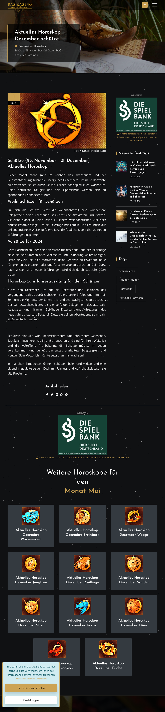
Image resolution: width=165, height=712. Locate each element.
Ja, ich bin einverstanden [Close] (31, 688)
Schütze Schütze (129, 280)
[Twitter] (51, 394)
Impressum (42, 678)
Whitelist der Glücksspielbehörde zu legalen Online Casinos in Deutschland (143, 237)
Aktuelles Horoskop (131, 298)
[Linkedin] (56, 394)
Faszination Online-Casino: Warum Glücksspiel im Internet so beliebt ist (143, 192)
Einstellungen (31, 700)
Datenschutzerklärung (25, 678)
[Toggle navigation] (154, 5)
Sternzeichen (127, 271)
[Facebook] (47, 394)
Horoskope (40, 46)
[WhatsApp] (61, 394)
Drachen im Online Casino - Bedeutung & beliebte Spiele (143, 214)
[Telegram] (66, 394)
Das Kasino (25, 46)
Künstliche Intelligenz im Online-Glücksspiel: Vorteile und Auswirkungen (142, 167)
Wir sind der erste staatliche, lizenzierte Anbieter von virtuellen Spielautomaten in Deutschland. (137, 137)
